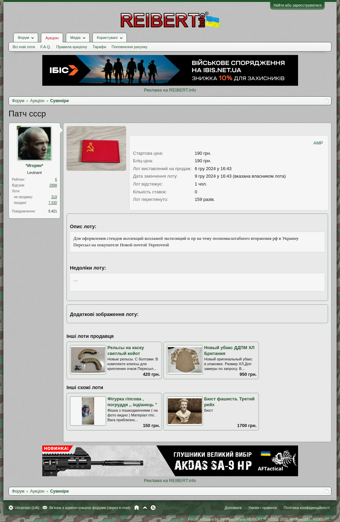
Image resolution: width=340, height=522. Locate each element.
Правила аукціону (71, 47)
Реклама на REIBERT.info (170, 90)
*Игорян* (34, 165)
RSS (153, 507)
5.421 (52, 211)
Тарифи (99, 47)
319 (54, 197)
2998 (53, 185)
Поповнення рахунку (129, 47)
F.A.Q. (45, 47)
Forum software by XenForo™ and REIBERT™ (259, 519)
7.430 (52, 203)
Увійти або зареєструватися (297, 5)
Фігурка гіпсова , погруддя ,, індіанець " (132, 401)
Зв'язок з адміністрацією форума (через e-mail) (90, 508)
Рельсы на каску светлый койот (125, 350)
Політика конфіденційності (307, 508)
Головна (136, 507)
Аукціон (51, 38)
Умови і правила (262, 508)
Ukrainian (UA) (27, 508)
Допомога (233, 508)
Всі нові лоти (24, 47)
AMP (318, 143)
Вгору (145, 507)
